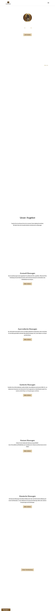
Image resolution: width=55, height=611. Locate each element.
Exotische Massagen (27, 333)
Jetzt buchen (27, 34)
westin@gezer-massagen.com (27, 529)
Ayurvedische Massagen (27, 295)
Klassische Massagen (27, 411)
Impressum (22, 604)
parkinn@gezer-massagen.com (27, 475)
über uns (46, 65)
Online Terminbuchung (27, 484)
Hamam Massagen (27, 372)
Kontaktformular (27, 473)
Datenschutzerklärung (30, 604)
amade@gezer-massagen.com (27, 586)
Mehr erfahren (27, 266)
